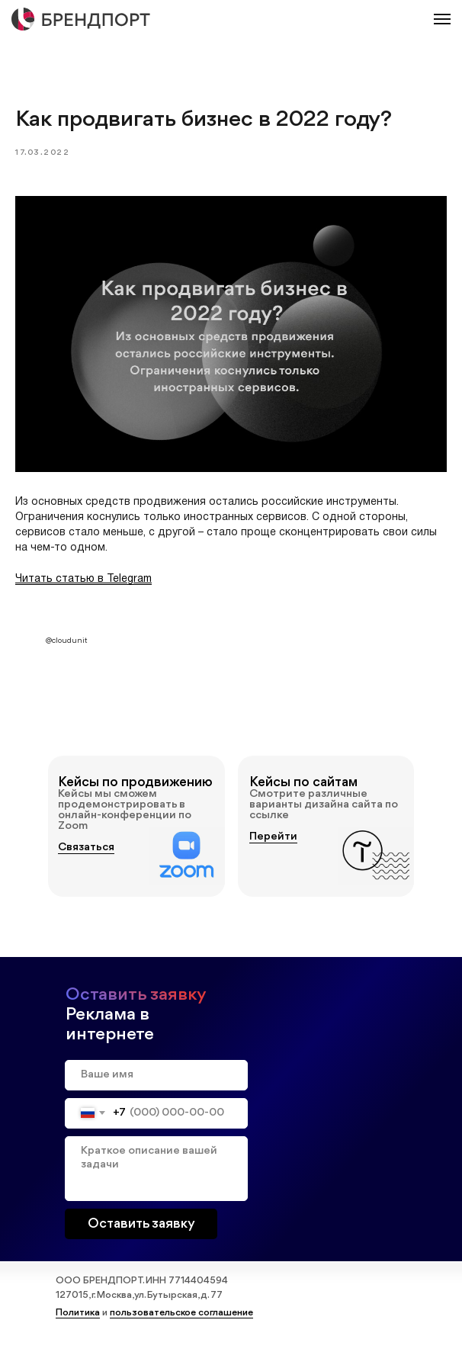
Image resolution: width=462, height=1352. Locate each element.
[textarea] (156, 1175)
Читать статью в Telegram (83, 583)
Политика (78, 1320)
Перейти (273, 843)
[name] (156, 1082)
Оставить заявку (141, 1231)
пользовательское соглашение (181, 1320)
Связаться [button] (86, 854)
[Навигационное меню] (442, 19)
